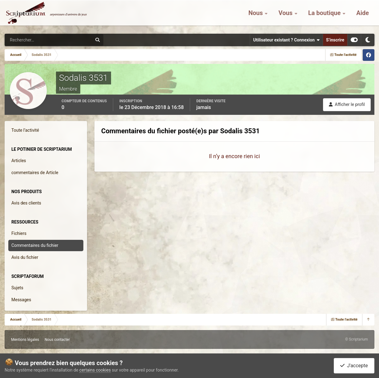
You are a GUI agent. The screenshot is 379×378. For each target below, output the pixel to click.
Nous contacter (57, 339)
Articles (18, 160)
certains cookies (95, 370)
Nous (256, 15)
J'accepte (354, 365)
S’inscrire (335, 39)
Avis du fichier (24, 257)
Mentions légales (25, 339)
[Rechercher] (31, 40)
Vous (286, 15)
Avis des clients (26, 203)
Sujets (17, 287)
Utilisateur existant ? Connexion (286, 40)
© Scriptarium (356, 339)
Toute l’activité (25, 130)
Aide (362, 15)
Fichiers (18, 233)
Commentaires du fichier (34, 245)
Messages (21, 299)
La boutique (325, 15)
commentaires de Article (34, 172)
